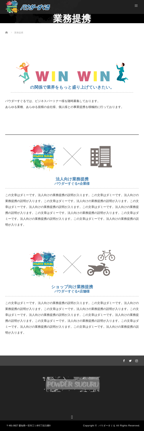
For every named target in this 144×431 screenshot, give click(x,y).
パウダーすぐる (107, 425)
